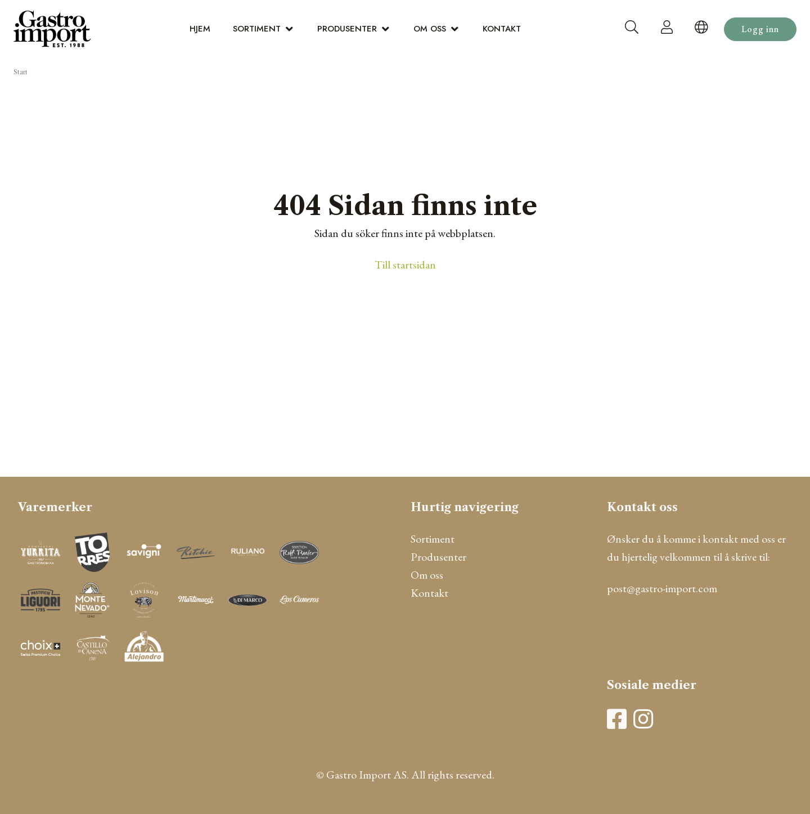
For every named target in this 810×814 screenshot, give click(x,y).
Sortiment (257, 29)
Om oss (429, 29)
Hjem (200, 29)
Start (21, 72)
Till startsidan (405, 264)
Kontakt (502, 29)
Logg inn (760, 29)
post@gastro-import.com (662, 588)
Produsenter (347, 29)
